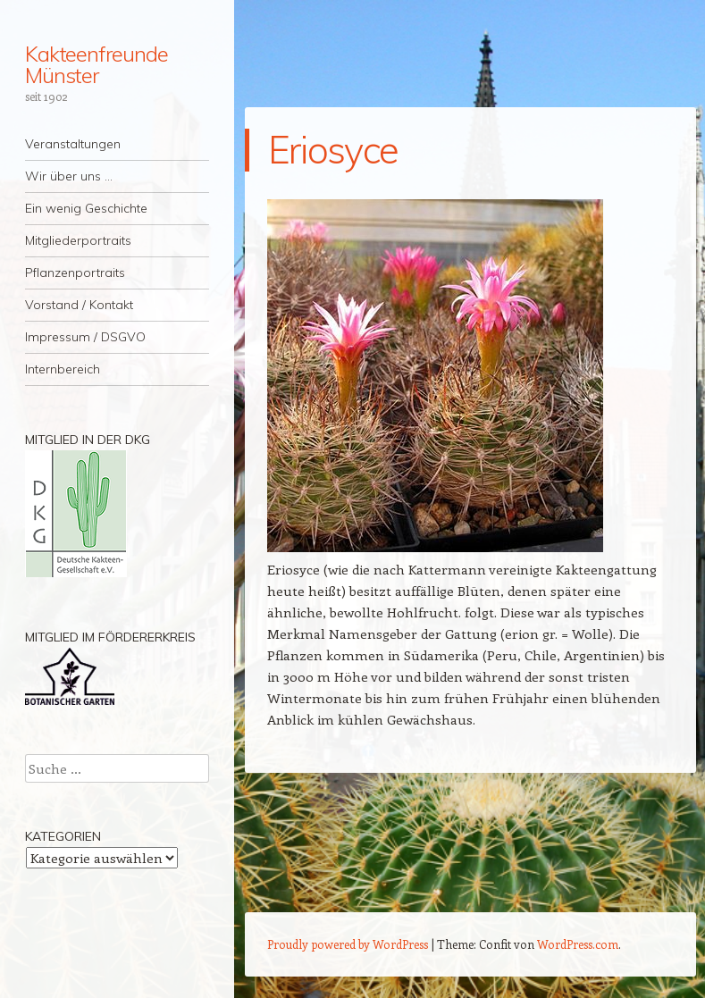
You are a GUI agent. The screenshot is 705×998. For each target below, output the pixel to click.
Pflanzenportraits (75, 272)
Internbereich (62, 369)
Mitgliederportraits (78, 240)
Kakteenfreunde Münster (96, 64)
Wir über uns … (69, 176)
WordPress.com (577, 944)
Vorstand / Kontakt (79, 305)
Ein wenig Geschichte (86, 208)
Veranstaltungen (73, 144)
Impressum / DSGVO (85, 337)
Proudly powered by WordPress (347, 944)
